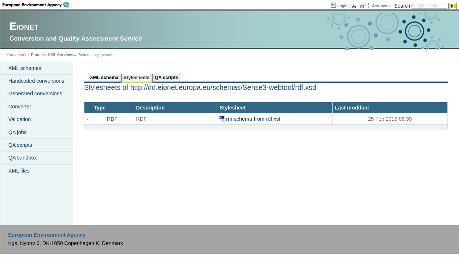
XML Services (60, 55)
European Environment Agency (46, 235)
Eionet (37, 55)
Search (402, 6)
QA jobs (17, 132)
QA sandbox (22, 158)
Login (342, 6)
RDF (112, 119)
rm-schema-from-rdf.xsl (253, 119)
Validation (19, 119)
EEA (36, 5)
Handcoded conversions (36, 81)
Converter (19, 106)
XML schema (104, 77)
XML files (19, 171)
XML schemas (24, 68)
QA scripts (20, 145)
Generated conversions (35, 93)
